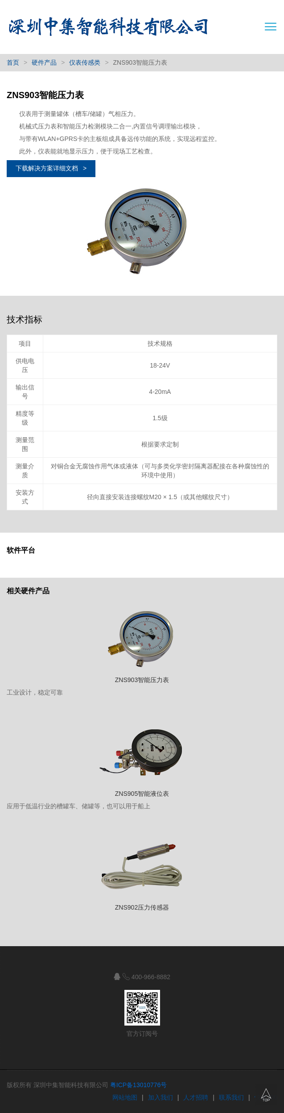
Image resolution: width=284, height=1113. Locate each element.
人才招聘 (195, 1097)
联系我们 (231, 1097)
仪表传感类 (84, 62)
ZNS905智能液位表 (142, 793)
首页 (13, 62)
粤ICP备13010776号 (138, 1084)
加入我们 (160, 1097)
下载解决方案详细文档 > (51, 168)
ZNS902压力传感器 (142, 907)
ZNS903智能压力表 (142, 679)
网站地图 (124, 1097)
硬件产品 (44, 62)
